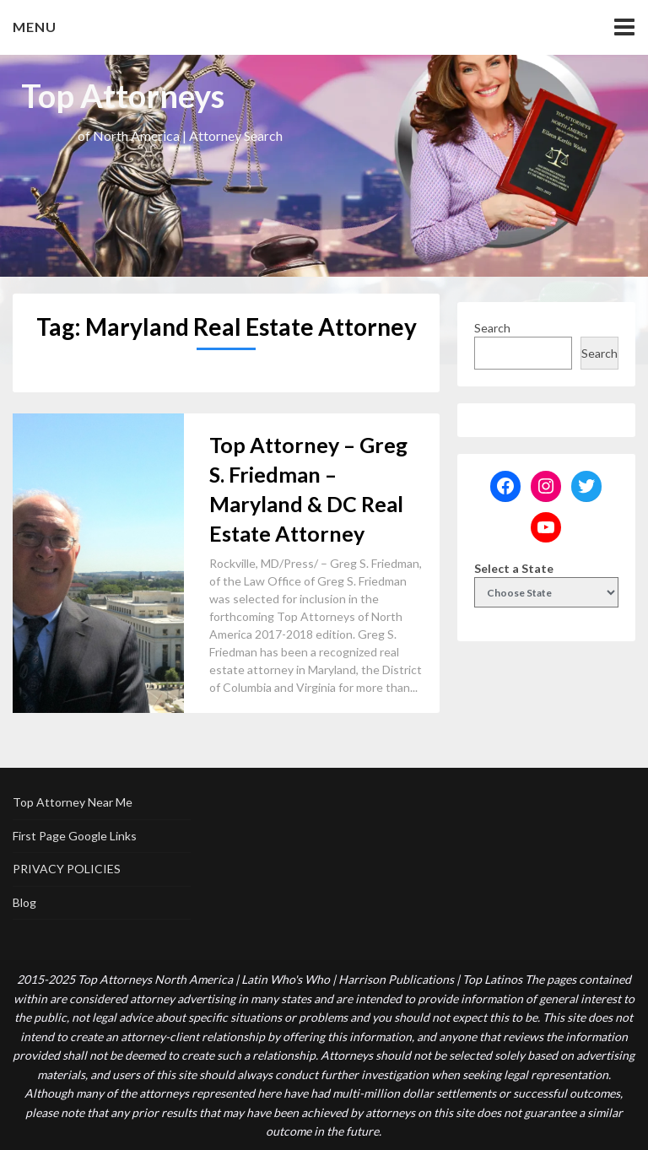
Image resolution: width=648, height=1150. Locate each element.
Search (492, 328)
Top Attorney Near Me (72, 802)
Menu (35, 27)
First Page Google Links (75, 836)
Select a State (514, 568)
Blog (24, 902)
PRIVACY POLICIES (67, 868)
